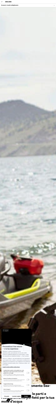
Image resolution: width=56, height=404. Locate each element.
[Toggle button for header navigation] (2, 1)
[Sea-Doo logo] (8, 1)
